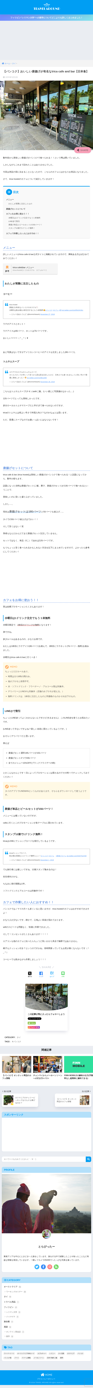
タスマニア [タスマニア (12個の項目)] (70, 1356)
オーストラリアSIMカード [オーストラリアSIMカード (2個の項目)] (25, 1356)
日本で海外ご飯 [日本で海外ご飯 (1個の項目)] (52, 1361)
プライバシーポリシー (46, 1382)
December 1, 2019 (47, 863)
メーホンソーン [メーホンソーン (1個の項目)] (39, 1361)
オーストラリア (13, 1289)
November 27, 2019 (47, 314)
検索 (88, 1162)
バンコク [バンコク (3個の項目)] (80, 1356)
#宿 (61, 310)
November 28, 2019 (47, 382)
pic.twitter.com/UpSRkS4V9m (74, 310)
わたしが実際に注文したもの (20, 204)
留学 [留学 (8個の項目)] (61, 1361)
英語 (8, 1329)
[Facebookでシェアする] (41, 977)
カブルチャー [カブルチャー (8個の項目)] (42, 1356)
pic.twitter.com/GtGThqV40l (19, 858)
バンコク (17, 1044)
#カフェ (56, 310)
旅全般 (9, 1324)
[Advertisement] (46, 42)
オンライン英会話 (15, 1334)
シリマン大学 (13, 1315)
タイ (19, 1040)
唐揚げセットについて (15, 209)
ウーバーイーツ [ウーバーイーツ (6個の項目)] (9, 1356)
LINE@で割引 (14, 221)
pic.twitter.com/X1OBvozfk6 (37, 378)
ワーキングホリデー (16, 1294)
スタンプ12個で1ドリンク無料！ (21, 228)
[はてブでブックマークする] (52, 977)
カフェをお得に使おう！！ (17, 214)
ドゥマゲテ (12, 1319)
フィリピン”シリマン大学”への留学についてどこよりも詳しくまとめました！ (46, 18)
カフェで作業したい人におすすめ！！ (22, 233)
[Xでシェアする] (30, 977)
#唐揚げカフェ (62, 856)
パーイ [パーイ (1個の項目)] (16, 1361)
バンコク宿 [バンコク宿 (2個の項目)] (7, 1361)
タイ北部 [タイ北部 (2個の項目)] (61, 1356)
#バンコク (49, 310)
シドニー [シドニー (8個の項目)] (52, 1356)
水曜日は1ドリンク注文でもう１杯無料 (24, 218)
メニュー (10, 199)
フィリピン (11, 1310)
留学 (10, 1339)
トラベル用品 (12, 1304)
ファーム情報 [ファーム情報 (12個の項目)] (26, 1361)
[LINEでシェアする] (63, 977)
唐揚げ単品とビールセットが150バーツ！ (25, 225)
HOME (46, 1377)
